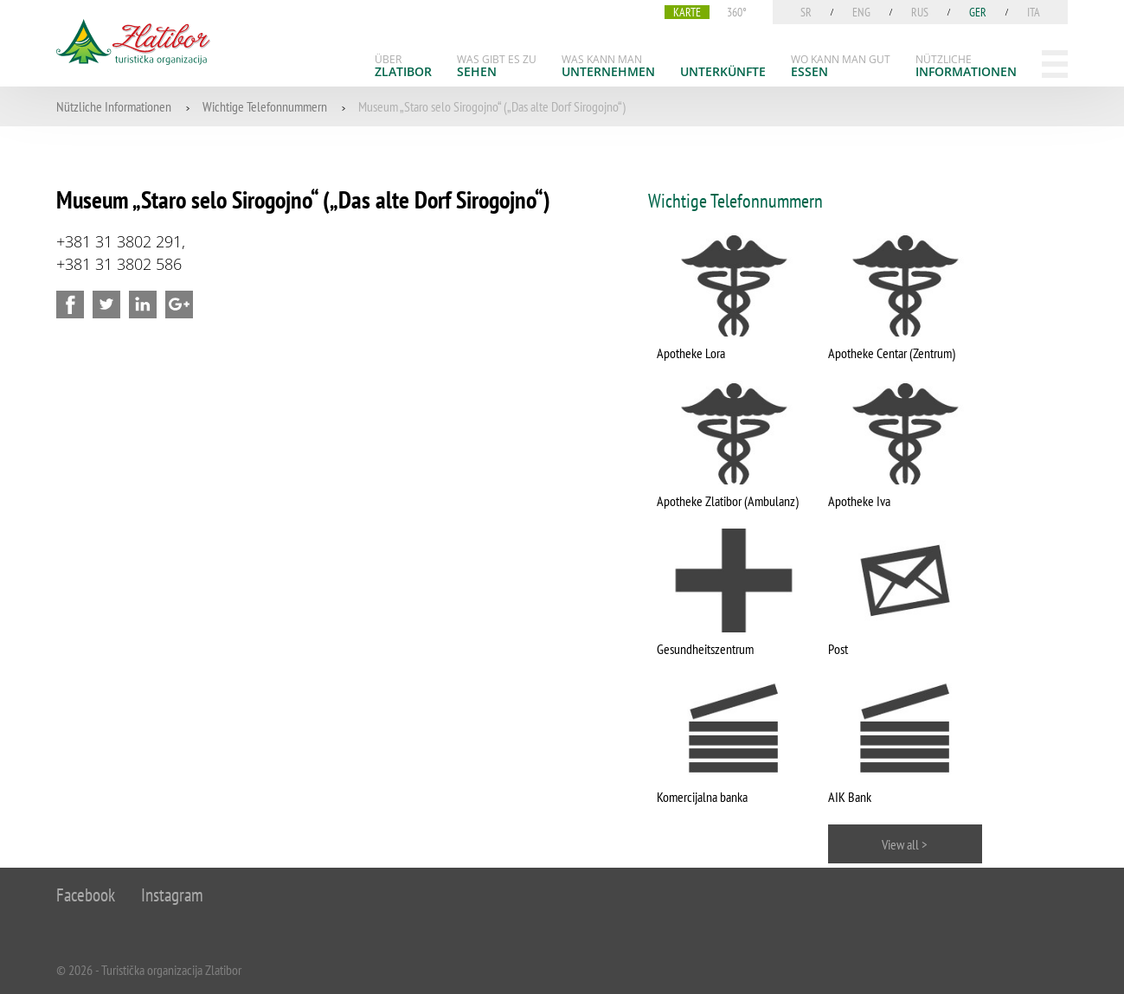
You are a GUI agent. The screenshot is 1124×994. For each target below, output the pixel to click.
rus (919, 12)
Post (838, 648)
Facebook (85, 895)
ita (1033, 12)
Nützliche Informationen (113, 106)
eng (861, 12)
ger (977, 12)
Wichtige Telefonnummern (264, 106)
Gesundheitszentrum (705, 648)
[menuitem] (403, 66)
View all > (905, 844)
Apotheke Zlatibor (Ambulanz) (728, 501)
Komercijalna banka (702, 796)
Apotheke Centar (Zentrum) (891, 353)
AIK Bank (849, 796)
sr (806, 12)
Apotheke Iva (859, 501)
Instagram (172, 895)
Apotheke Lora (691, 353)
